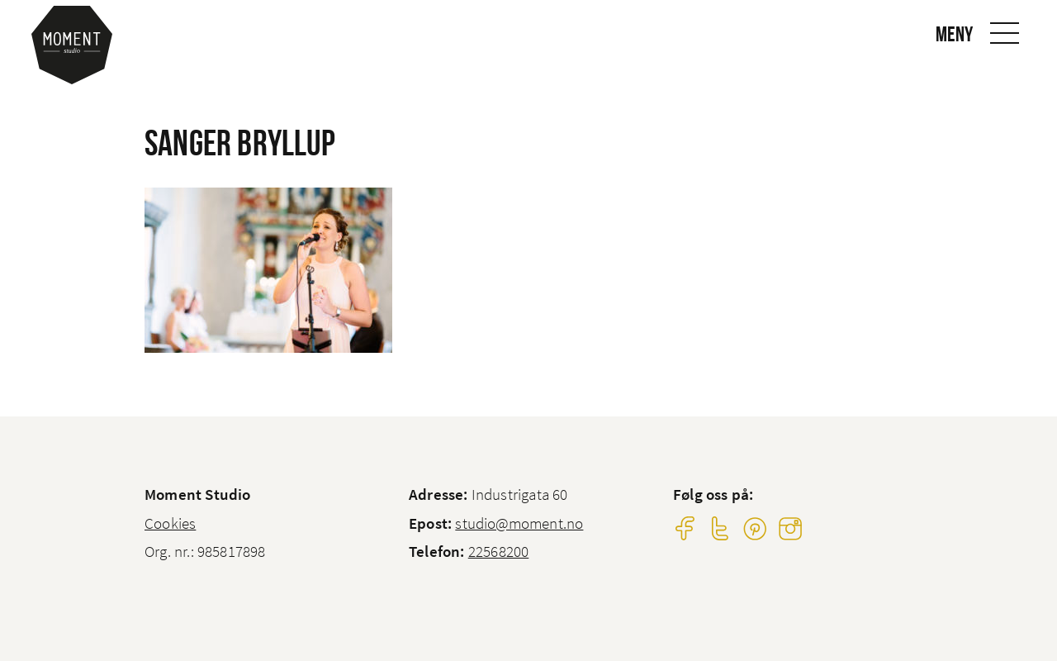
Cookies (170, 523)
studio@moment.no (519, 523)
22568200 (498, 551)
